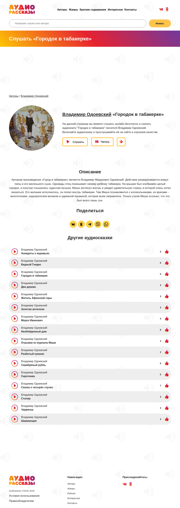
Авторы (62, 9)
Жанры (73, 9)
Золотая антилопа (32, 309)
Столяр (26, 398)
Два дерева (28, 286)
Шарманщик (29, 420)
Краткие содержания (93, 9)
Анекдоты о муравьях (35, 253)
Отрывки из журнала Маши (38, 342)
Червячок (27, 409)
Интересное (115, 9)
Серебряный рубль (33, 365)
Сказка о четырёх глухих (37, 387)
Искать (160, 23)
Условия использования (24, 495)
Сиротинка (28, 376)
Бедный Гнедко (31, 264)
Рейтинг (71, 493)
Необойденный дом (34, 331)
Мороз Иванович (32, 320)
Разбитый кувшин (32, 353)
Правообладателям (21, 500)
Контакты (130, 9)
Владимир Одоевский (34, 96)
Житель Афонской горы (36, 298)
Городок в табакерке (34, 275)
